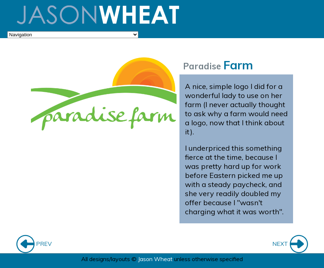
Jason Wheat (155, 259)
